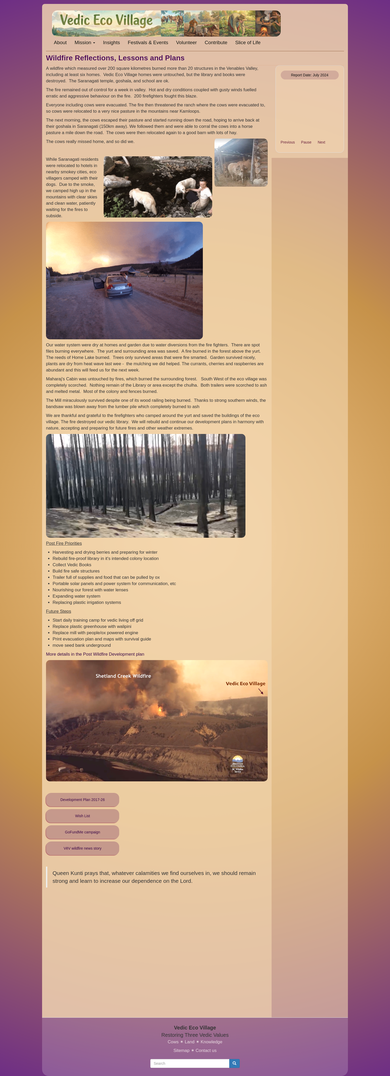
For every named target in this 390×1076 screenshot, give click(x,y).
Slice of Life (248, 42)
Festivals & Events (148, 42)
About (60, 42)
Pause (306, 142)
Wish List (82, 816)
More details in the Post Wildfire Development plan (95, 654)
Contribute (216, 42)
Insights (111, 42)
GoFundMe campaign (82, 832)
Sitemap (181, 1050)
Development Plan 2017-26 (82, 800)
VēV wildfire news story (82, 848)
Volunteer (186, 42)
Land (189, 1041)
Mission (84, 42)
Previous (288, 142)
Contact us (206, 1050)
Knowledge (211, 1041)
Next (321, 142)
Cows (173, 1041)
